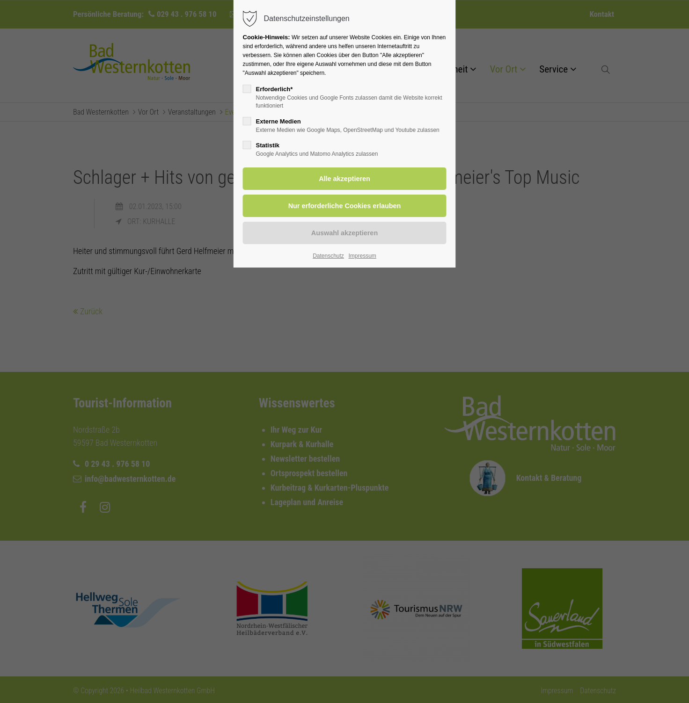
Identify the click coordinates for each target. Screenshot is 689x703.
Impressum (362, 256)
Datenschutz (328, 256)
